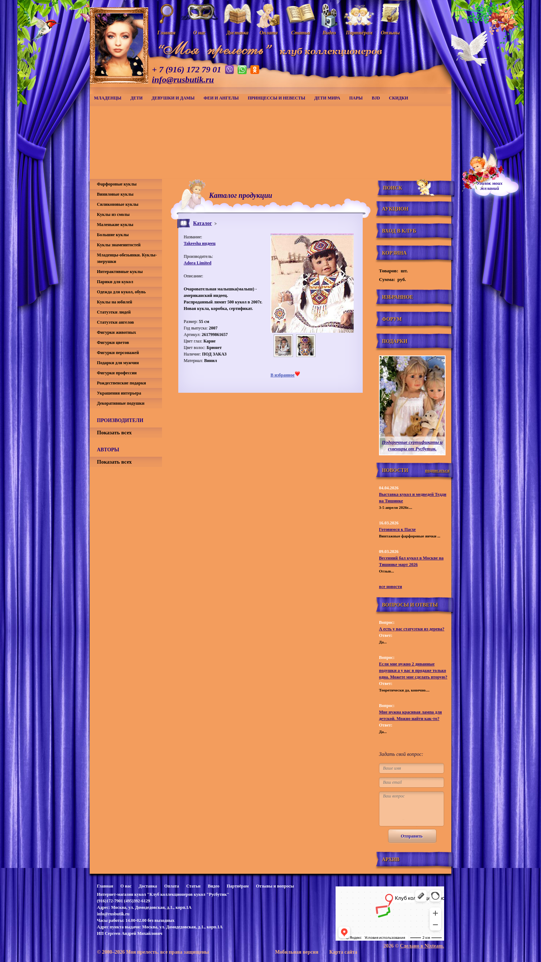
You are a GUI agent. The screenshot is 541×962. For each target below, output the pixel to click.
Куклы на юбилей (114, 302)
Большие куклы (113, 234)
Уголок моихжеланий (490, 186)
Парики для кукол (115, 281)
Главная (105, 886)
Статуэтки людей (114, 312)
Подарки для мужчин (118, 362)
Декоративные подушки (120, 403)
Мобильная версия (296, 952)
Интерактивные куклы (120, 271)
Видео (213, 886)
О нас (126, 886)
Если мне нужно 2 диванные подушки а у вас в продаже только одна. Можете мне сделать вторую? (413, 670)
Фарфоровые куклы (117, 184)
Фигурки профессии (117, 372)
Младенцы (108, 98)
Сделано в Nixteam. (422, 946)
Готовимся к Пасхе (397, 529)
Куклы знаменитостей (119, 244)
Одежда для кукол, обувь (121, 291)
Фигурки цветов (113, 342)
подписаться (437, 470)
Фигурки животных (116, 332)
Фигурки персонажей (118, 352)
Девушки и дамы (173, 98)
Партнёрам (238, 886)
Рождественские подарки (121, 383)
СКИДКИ (398, 98)
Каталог (202, 223)
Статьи (193, 886)
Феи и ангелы (221, 98)
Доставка (148, 886)
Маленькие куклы (115, 224)
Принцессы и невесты (276, 98)
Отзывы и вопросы (275, 886)
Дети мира (327, 98)
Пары (356, 98)
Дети (137, 98)
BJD (376, 98)
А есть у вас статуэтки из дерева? (411, 628)
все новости (390, 586)
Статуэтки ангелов (115, 322)
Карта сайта (343, 952)
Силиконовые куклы (118, 204)
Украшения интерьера (119, 393)
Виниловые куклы (115, 194)
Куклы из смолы (113, 214)
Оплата (171, 886)
